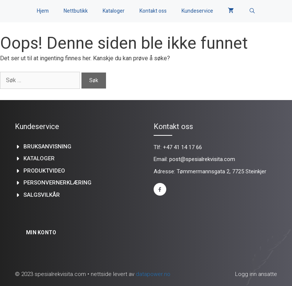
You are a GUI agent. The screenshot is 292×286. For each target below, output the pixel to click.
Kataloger (114, 11)
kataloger (39, 158)
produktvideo (44, 170)
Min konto (41, 232)
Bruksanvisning (47, 146)
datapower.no (153, 274)
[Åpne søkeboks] (252, 11)
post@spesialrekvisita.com (202, 159)
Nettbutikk (76, 11)
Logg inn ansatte (256, 274)
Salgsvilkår (41, 195)
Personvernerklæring (57, 182)
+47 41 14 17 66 (182, 147)
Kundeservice (197, 11)
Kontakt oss (153, 11)
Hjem (43, 11)
